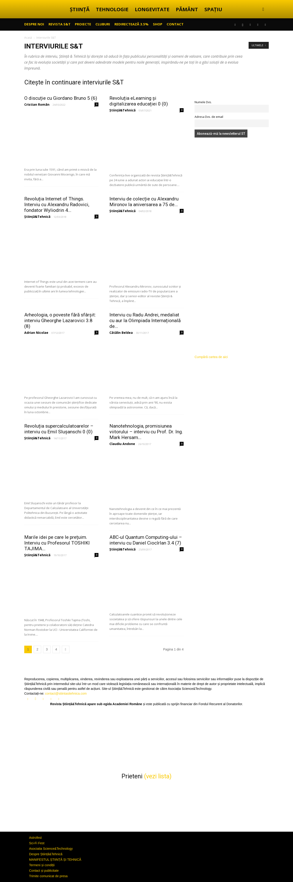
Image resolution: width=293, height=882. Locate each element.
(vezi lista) (157, 776)
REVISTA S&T (60, 24)
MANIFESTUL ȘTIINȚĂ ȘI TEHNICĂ (55, 859)
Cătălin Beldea (121, 332)
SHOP (157, 24)
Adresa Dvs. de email (209, 117)
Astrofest (35, 837)
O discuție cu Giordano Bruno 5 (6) (60, 98)
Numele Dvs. (203, 102)
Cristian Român (36, 104)
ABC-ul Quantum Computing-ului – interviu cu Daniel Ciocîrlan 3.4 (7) (145, 540)
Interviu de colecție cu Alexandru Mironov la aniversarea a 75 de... (144, 201)
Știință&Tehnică (122, 110)
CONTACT (175, 24)
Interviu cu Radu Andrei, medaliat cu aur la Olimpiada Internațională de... (145, 320)
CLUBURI (102, 24)
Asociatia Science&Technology (51, 848)
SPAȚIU (213, 9)
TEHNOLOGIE (112, 9)
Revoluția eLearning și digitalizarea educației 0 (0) (138, 101)
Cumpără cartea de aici (211, 357)
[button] (263, 9)
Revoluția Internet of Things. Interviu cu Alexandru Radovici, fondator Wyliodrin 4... (56, 204)
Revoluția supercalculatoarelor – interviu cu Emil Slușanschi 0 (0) (58, 428)
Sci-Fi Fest (36, 843)
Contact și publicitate (44, 870)
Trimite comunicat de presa (48, 876)
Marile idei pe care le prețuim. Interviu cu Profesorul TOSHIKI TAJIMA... (57, 542)
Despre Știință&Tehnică (45, 854)
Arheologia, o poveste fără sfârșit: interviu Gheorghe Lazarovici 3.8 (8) (60, 320)
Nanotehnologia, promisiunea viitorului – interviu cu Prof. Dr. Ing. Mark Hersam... (146, 431)
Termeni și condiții (41, 865)
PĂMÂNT (187, 9)
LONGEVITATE (152, 9)
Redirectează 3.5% (131, 24)
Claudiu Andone (122, 444)
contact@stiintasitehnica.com (66, 693)
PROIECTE (83, 24)
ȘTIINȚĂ (80, 9)
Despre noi (34, 24)
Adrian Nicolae (36, 332)
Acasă (28, 38)
